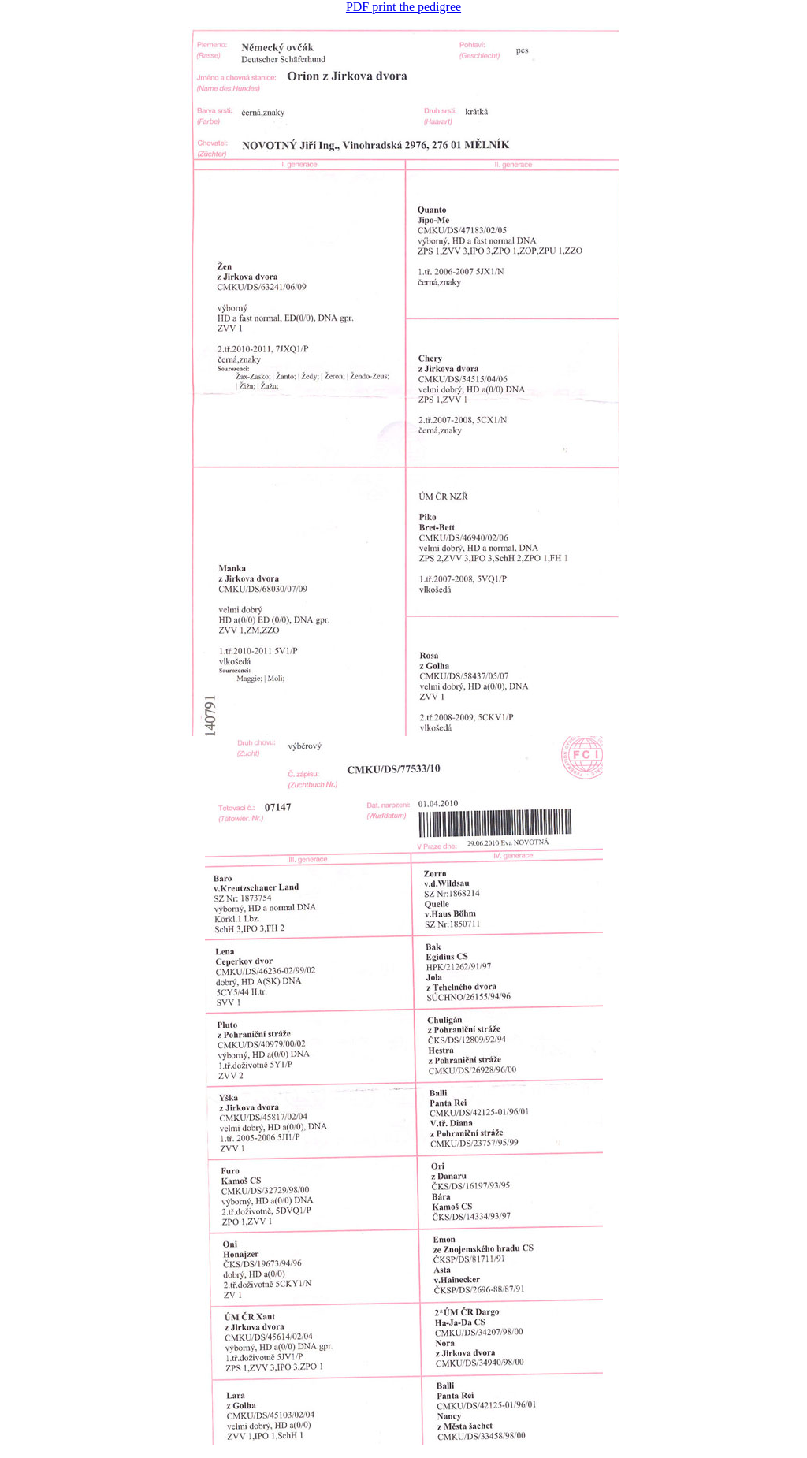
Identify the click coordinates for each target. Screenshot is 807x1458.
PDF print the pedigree (403, 6)
